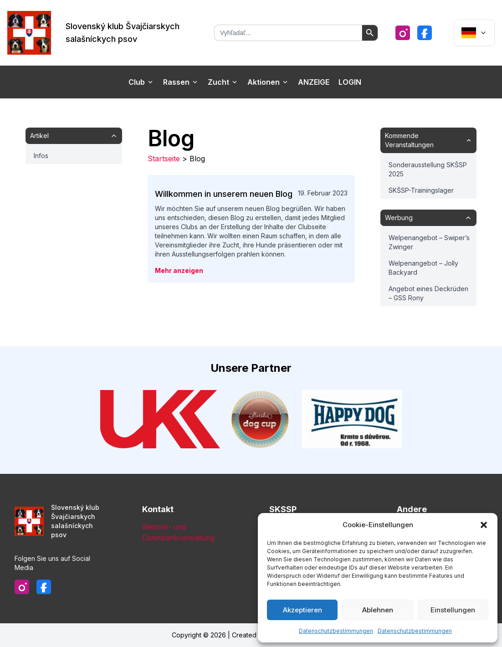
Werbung (428, 217)
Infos (41, 155)
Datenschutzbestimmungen (336, 630)
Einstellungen (452, 610)
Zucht (223, 82)
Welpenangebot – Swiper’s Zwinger (429, 242)
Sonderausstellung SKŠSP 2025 (428, 169)
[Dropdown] (474, 33)
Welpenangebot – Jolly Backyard (423, 267)
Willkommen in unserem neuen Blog (223, 194)
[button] (483, 524)
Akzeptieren (302, 610)
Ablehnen (377, 610)
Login (349, 82)
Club (141, 82)
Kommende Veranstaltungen (428, 140)
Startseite (164, 158)
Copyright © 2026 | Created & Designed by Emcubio (251, 635)
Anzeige (313, 82)
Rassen (181, 82)
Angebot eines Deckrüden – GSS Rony (428, 293)
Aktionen (268, 82)
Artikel (74, 135)
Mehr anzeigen (179, 270)
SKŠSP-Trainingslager (421, 190)
